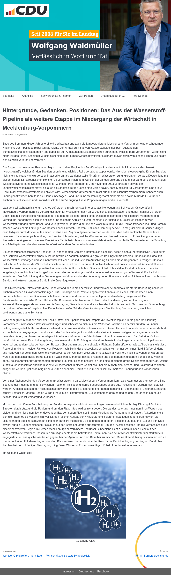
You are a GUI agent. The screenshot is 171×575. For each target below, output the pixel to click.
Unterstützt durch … (113, 95)
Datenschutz (86, 571)
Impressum (68, 571)
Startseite (8, 95)
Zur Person (86, 95)
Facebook (103, 571)
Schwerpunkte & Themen (56, 95)
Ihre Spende (140, 95)
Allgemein (22, 134)
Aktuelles (27, 95)
